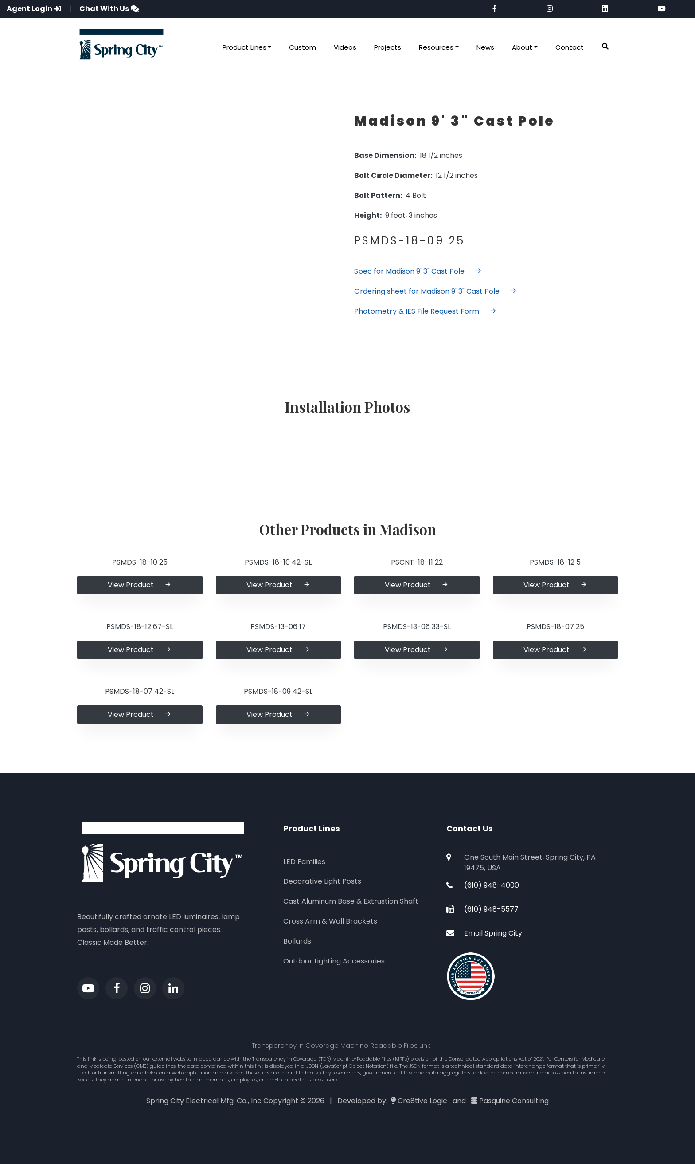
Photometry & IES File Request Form (425, 311)
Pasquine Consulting (514, 1101)
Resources (436, 47)
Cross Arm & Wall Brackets (330, 921)
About (522, 47)
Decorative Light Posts (322, 881)
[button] (605, 46)
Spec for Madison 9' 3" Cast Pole (418, 271)
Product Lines (244, 47)
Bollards (297, 941)
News (485, 47)
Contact (569, 47)
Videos (345, 47)
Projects (387, 47)
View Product (140, 585)
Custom (302, 47)
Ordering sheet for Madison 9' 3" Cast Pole (435, 291)
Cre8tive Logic (422, 1101)
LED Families (304, 862)
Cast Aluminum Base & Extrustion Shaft (350, 901)
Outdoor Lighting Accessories (334, 961)
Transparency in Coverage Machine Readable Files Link (341, 1045)
